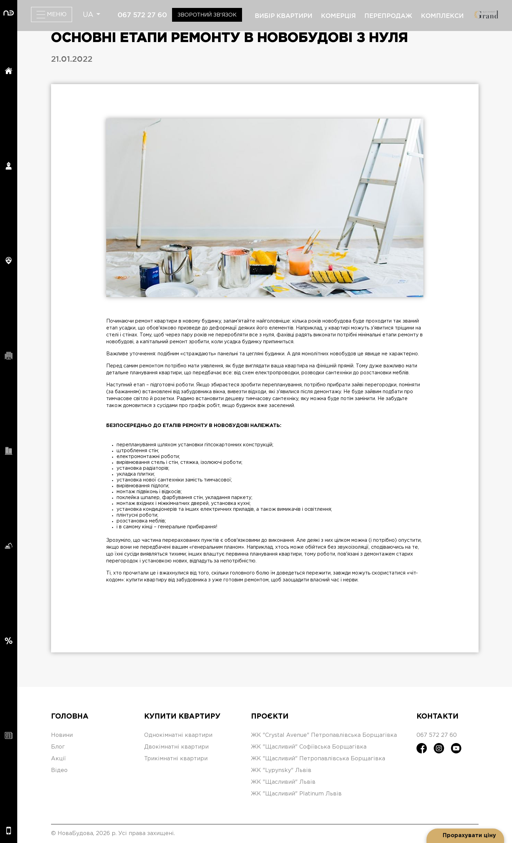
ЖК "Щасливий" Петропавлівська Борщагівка (318, 758)
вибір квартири (283, 15)
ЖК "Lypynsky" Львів (281, 770)
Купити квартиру (182, 716)
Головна (70, 716)
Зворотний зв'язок (207, 15)
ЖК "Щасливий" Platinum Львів (296, 793)
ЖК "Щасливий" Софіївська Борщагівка (309, 747)
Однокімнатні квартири (178, 735)
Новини (62, 735)
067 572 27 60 (142, 15)
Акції (58, 758)
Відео (59, 770)
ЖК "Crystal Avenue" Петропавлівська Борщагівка (324, 735)
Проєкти (270, 716)
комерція (338, 15)
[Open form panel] (465, 836)
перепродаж (388, 15)
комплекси (442, 15)
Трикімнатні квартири (176, 758)
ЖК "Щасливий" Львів (283, 782)
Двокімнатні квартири (176, 747)
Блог (58, 747)
